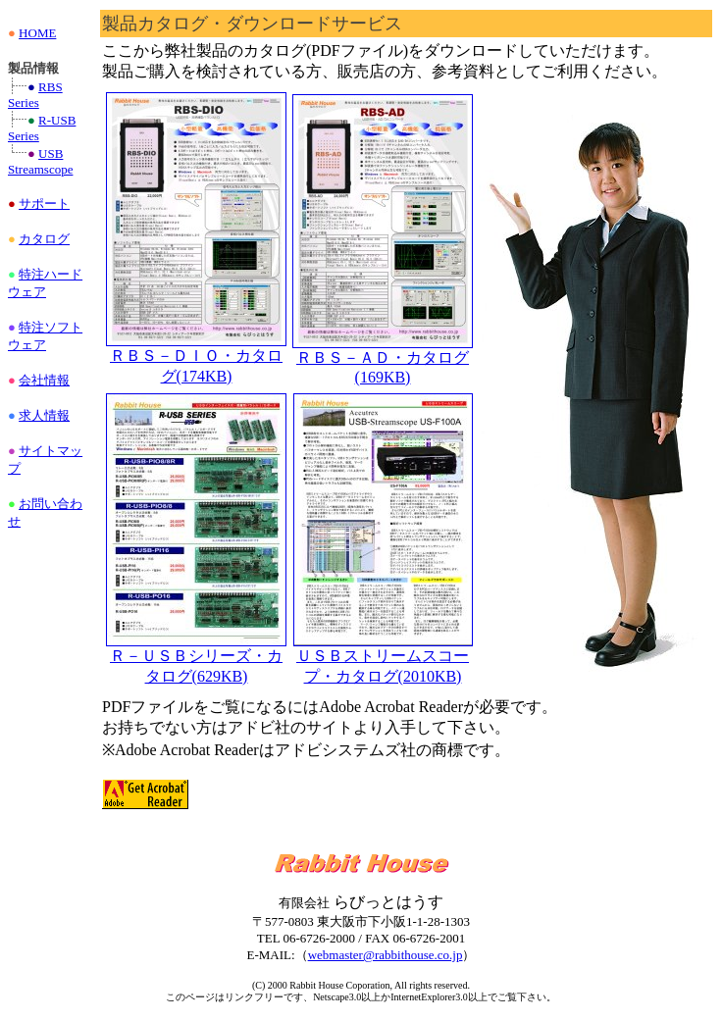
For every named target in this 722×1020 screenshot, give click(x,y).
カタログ (44, 238)
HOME (37, 33)
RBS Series (35, 94)
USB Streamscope (40, 161)
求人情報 (44, 415)
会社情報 (44, 380)
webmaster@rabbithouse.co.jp (385, 954)
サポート (44, 203)
